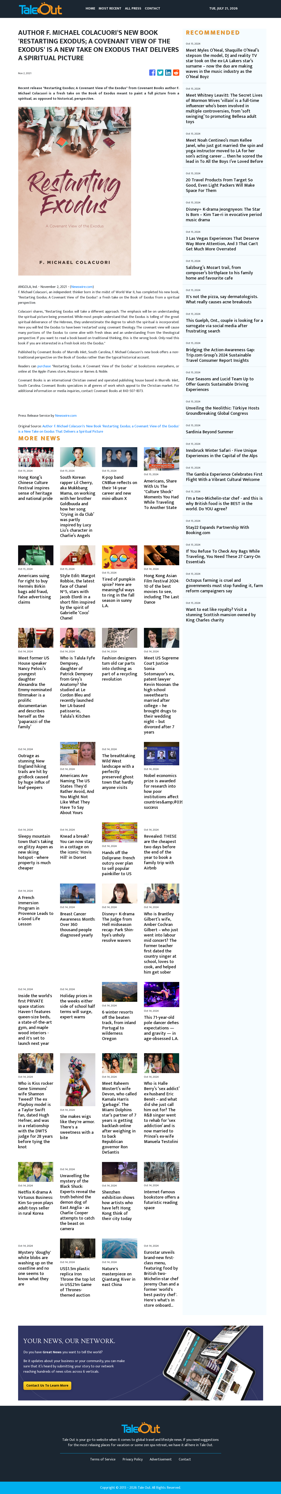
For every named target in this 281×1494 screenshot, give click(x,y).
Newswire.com (82, 287)
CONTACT (152, 8)
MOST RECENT (110, 8)
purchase (45, 366)
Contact (185, 1459)
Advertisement (161, 1459)
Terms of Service (102, 1459)
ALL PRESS (133, 8)
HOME (90, 8)
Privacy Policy (133, 1459)
